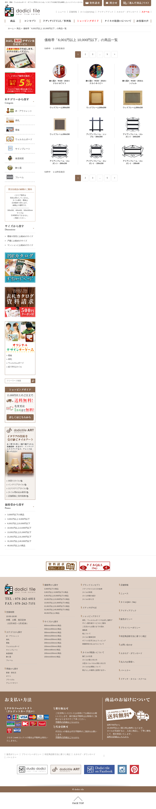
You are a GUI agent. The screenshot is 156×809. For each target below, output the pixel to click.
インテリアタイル (17, 484)
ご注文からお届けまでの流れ (93, 626)
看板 (17, 130)
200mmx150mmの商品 (52, 643)
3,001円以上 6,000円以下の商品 (56, 592)
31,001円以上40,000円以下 (19, 541)
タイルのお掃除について (91, 667)
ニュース (62, 12)
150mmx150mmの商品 (52, 646)
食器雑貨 (19, 158)
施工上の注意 (87, 656)
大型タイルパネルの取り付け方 (94, 663)
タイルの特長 (87, 592)
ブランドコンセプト (91, 585)
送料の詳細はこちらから (118, 737)
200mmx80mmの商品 (52, 650)
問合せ (111, 3)
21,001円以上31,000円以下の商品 (56, 606)
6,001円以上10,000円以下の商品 (56, 596)
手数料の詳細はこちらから (67, 722)
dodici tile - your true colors (22, 10)
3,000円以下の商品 (15, 514)
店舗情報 (73, 12)
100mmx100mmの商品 (52, 653)
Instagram (122, 769)
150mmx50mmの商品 (52, 657)
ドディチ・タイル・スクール (133, 679)
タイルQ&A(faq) (87, 12)
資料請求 (92, 3)
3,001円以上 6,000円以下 (18, 519)
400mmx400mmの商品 (52, 629)
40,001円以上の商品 (16, 545)
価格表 (84, 630)
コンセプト (30, 21)
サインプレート (22, 149)
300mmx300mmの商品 (52, 632)
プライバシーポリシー (130, 628)
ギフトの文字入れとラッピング (94, 640)
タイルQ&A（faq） (129, 602)
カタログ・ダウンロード (127, 12)
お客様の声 (142, 21)
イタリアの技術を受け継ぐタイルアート (20, 463)
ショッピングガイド (87, 21)
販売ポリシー (126, 619)
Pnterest (134, 769)
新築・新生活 (11, 673)
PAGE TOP (78, 800)
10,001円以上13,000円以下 (19, 528)
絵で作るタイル (15, 367)
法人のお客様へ (127, 662)
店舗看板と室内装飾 (18, 496)
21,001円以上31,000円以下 (19, 537)
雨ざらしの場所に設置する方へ (94, 670)
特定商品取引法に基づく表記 (133, 636)
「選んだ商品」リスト (136, 3)
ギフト (8, 676)
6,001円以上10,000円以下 (18, 523)
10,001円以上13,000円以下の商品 (56, 599)
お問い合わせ (126, 645)
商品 (12, 21)
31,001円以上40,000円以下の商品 (56, 609)
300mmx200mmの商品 (52, 636)
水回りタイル (15, 481)
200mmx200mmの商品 (52, 639)
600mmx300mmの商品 (52, 625)
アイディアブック (105, 12)
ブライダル (10, 680)
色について (86, 633)
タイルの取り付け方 (89, 660)
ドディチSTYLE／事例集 (57, 21)
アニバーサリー (12, 683)
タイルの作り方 (88, 599)
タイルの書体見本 (89, 637)
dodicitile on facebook (99, 769)
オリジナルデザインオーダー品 (20, 336)
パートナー (125, 670)
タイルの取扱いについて (118, 21)
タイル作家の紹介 (89, 596)
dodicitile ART (66, 769)
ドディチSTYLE (89, 608)
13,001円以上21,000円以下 (19, 532)
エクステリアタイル (18, 488)
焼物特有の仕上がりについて (93, 644)
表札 (17, 120)
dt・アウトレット (23, 111)
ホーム (11, 28)
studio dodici (32, 769)
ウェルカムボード (23, 139)
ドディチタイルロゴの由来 (92, 589)
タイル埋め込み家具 (18, 492)
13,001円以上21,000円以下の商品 (56, 603)
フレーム (19, 177)
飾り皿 (18, 168)
